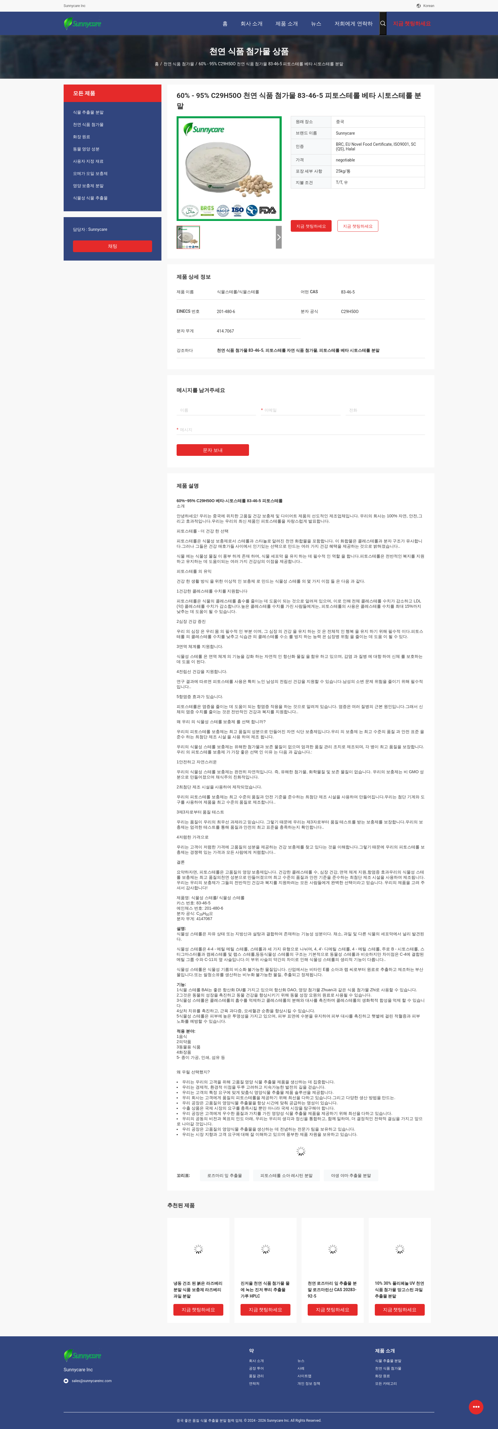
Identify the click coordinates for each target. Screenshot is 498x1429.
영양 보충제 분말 (88, 185)
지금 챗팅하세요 (311, 226)
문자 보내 (213, 450)
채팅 (112, 246)
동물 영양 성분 (86, 149)
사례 (300, 1368)
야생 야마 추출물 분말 (351, 1175)
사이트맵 (304, 1376)
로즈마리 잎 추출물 (224, 1175)
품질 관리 (256, 1376)
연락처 (254, 1383)
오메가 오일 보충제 (90, 173)
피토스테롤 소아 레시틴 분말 (286, 1175)
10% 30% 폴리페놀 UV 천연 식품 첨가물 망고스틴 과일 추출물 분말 (399, 1289)
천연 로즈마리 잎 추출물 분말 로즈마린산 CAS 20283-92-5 (332, 1289)
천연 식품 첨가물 (178, 63)
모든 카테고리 (386, 1383)
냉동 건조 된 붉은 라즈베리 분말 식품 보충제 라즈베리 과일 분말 (197, 1289)
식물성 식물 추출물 (90, 198)
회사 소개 (256, 1361)
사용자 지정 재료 (88, 161)
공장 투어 (256, 1368)
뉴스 (300, 1361)
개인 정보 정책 (308, 1383)
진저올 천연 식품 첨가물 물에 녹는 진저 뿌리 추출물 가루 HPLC (265, 1289)
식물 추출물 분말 (88, 112)
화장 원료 (81, 136)
